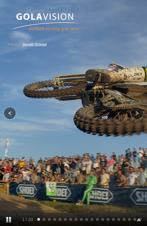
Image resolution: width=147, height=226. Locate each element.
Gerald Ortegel (34, 44)
